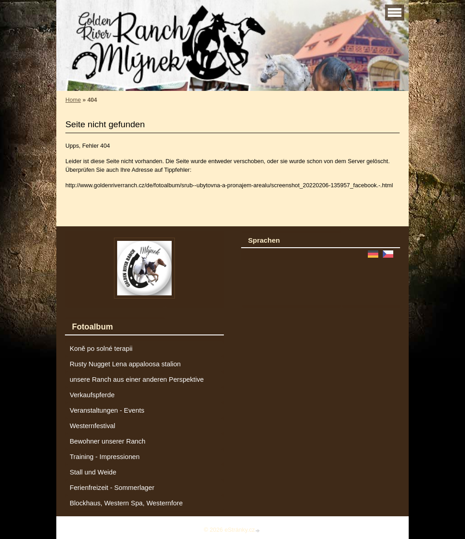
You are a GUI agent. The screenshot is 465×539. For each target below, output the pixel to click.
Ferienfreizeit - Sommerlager (111, 487)
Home (73, 99)
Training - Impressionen (104, 456)
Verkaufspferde (91, 395)
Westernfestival (92, 425)
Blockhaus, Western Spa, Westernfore (126, 503)
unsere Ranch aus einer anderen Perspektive (136, 379)
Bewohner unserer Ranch (107, 441)
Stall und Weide (92, 472)
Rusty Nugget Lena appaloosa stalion (125, 364)
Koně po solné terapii (100, 348)
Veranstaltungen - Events (106, 410)
